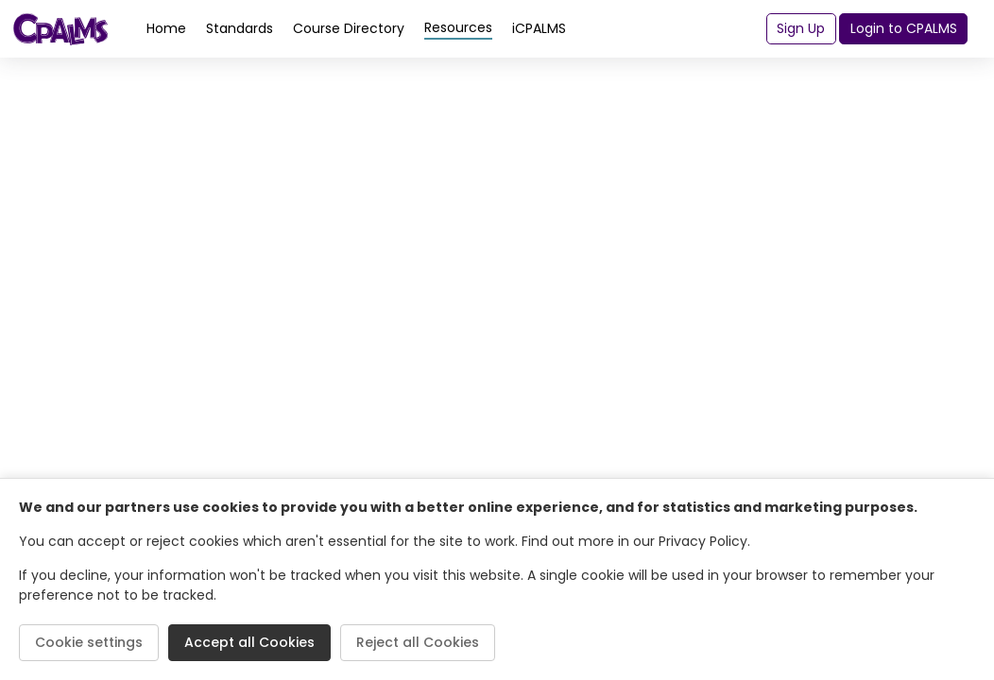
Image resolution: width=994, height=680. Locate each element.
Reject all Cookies (417, 642)
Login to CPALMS (903, 28)
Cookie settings (89, 642)
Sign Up (801, 28)
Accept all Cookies (249, 642)
